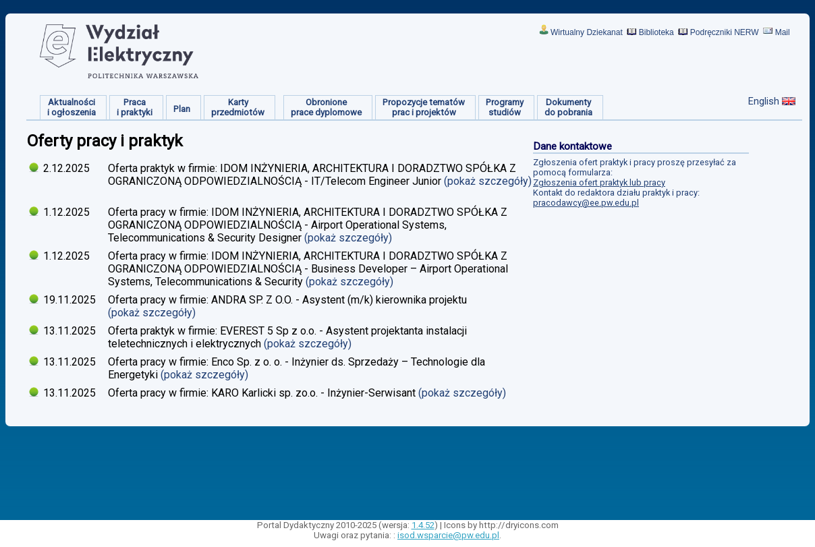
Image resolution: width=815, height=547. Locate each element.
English (763, 101)
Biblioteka (656, 32)
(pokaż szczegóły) (488, 181)
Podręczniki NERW (724, 32)
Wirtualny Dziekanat (587, 32)
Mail (782, 32)
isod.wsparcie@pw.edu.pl (448, 535)
